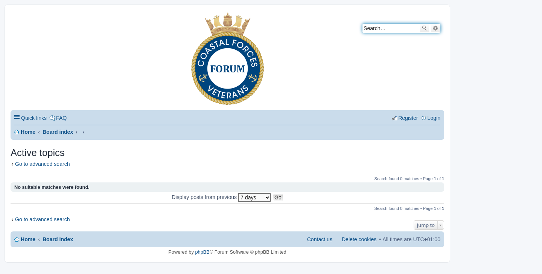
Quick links (34, 118)
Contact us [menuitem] (319, 239)
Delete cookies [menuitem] (359, 239)
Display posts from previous (221, 197)
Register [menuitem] (408, 118)
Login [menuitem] (434, 118)
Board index (58, 132)
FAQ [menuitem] (61, 118)
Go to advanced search (42, 164)
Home (28, 132)
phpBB (202, 252)
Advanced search (435, 28)
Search (424, 28)
